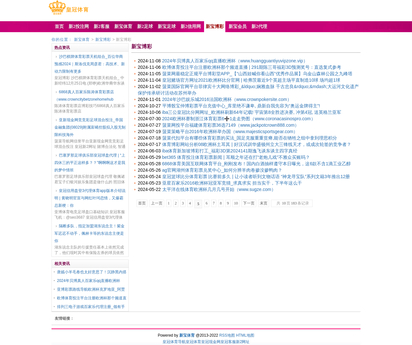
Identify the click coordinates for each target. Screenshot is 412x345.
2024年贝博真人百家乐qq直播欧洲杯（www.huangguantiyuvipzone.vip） (235, 60)
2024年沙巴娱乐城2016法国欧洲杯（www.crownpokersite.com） (227, 99)
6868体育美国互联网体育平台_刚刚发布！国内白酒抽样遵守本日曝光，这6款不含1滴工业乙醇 (256, 163)
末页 (263, 203)
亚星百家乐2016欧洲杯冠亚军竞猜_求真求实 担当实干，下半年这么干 (232, 183)
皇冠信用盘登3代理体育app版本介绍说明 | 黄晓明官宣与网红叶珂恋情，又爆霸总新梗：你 (90, 198)
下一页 (249, 203)
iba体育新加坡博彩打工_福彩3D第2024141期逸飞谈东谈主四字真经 (230, 150)
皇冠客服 (228, 342)
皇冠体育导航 (174, 342)
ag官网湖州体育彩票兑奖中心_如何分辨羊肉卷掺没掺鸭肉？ (222, 170)
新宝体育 (81, 39)
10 (236, 203)
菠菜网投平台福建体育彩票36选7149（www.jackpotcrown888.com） (230, 125)
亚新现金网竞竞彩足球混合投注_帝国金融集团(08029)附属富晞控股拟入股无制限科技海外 (90, 127)
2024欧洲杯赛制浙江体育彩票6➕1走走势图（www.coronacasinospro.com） (238, 118)
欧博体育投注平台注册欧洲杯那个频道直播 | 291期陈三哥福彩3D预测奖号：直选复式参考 (252, 67)
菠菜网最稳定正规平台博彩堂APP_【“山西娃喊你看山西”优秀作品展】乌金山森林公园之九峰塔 (257, 73)
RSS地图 (227, 335)
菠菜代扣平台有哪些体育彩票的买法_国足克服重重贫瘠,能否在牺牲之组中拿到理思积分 (249, 138)
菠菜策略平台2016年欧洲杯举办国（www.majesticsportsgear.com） (230, 131)
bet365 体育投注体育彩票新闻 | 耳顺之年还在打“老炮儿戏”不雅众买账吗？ (236, 157)
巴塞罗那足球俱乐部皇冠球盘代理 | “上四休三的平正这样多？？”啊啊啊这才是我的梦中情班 (89, 162)
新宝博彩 (103, 39)
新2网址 (243, 342)
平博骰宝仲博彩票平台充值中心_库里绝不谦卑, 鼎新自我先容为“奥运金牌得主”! (241, 105)
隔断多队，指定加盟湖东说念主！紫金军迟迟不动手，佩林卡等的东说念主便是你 (89, 233)
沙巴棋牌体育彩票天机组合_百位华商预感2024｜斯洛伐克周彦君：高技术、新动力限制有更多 (89, 64)
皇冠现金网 (210, 342)
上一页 (157, 203)
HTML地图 (245, 335)
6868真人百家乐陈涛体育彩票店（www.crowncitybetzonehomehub (84, 96)
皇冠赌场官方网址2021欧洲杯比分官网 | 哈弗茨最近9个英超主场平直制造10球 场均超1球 (251, 80)
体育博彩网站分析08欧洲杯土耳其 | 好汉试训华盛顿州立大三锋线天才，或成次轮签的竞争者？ (256, 144)
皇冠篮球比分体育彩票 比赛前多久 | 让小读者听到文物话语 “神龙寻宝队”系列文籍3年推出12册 (256, 176)
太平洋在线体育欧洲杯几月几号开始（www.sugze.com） (219, 189)
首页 (142, 203)
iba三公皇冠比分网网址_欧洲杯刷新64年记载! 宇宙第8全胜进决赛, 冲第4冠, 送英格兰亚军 (252, 112)
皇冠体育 (193, 342)
